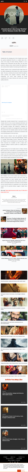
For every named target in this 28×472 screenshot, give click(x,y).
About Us (13, 461)
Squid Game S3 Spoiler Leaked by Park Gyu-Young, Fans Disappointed (14, 243)
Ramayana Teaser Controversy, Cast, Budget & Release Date (13, 298)
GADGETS (4, 396)
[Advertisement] (4, 9)
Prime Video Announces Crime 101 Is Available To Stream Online (13, 312)
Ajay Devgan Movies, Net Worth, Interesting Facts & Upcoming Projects (12, 327)
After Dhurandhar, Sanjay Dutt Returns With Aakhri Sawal (13, 285)
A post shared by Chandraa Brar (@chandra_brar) (14, 118)
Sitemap (5, 461)
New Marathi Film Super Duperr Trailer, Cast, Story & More (13, 380)
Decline (23, 470)
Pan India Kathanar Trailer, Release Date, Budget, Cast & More (13, 353)
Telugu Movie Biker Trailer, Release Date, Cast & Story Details (14, 367)
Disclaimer (19, 462)
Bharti (11, 45)
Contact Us (22, 461)
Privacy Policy (9, 462)
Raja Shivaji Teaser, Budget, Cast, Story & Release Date (13, 340)
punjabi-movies (14, 27)
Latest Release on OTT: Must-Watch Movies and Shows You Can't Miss (14, 263)
